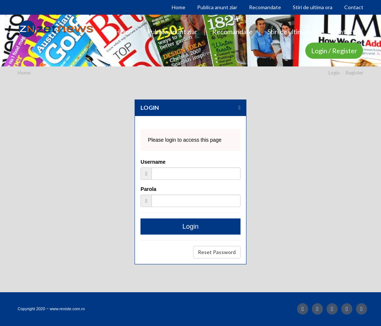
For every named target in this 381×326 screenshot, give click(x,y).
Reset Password (217, 252)
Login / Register (334, 51)
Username (152, 162)
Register (354, 73)
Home (24, 73)
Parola (148, 189)
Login (334, 73)
